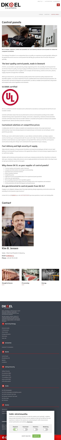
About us (40, 1)
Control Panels (5, 356)
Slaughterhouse (7, 283)
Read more (29, 422)
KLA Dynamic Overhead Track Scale (9, 396)
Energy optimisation (6, 334)
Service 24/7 (4, 409)
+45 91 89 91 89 (48, 1)
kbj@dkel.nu (10, 256)
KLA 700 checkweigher (7, 390)
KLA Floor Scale (5, 398)
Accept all (36, 436)
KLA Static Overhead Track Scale (9, 394)
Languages (57, 1)
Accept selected (26, 436)
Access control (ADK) (6, 379)
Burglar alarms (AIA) (6, 375)
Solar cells (4, 338)
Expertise (46, 14)
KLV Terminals (5, 400)
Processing (25, 283)
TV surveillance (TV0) (6, 377)
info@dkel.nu (14, 195)
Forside (41, 14)
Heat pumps (4, 336)
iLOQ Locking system (6, 381)
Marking (3, 360)
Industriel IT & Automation (7, 347)
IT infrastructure (5, 330)
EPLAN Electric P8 (6, 358)
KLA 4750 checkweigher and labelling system (11, 392)
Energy (44, 283)
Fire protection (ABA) (6, 373)
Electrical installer (5, 328)
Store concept (5, 332)
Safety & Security (6, 371)
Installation (4, 362)
